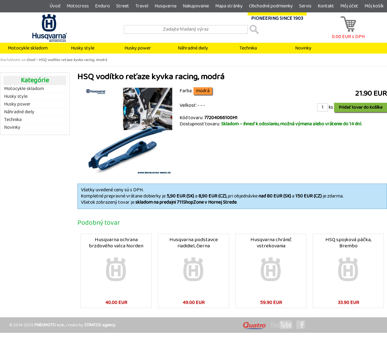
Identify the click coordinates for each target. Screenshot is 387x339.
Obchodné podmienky (271, 6)
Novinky (303, 48)
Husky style (82, 48)
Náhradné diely (193, 48)
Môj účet (349, 6)
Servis (305, 6)
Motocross (78, 6)
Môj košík (374, 6)
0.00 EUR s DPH (348, 34)
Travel (141, 6)
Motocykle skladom (28, 48)
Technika (248, 48)
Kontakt (326, 6)
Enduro (102, 6)
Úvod (55, 6)
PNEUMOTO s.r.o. (49, 325)
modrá (203, 91)
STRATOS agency (99, 325)
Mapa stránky (229, 6)
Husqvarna (165, 6)
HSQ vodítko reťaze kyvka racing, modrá (73, 60)
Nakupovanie (196, 6)
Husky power (137, 48)
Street (122, 6)
